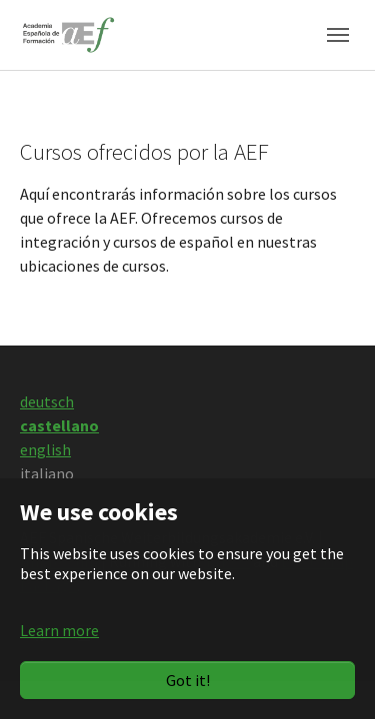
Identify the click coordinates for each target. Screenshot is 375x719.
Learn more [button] (59, 630)
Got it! (188, 680)
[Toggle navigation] (338, 35)
